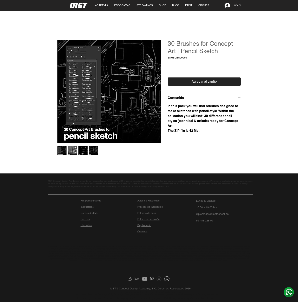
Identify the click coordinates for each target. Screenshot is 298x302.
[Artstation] (130, 279)
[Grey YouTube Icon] (144, 279)
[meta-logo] (137, 279)
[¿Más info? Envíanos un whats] (289, 292)
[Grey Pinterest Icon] (152, 279)
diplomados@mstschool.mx (212, 213)
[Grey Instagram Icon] (159, 279)
